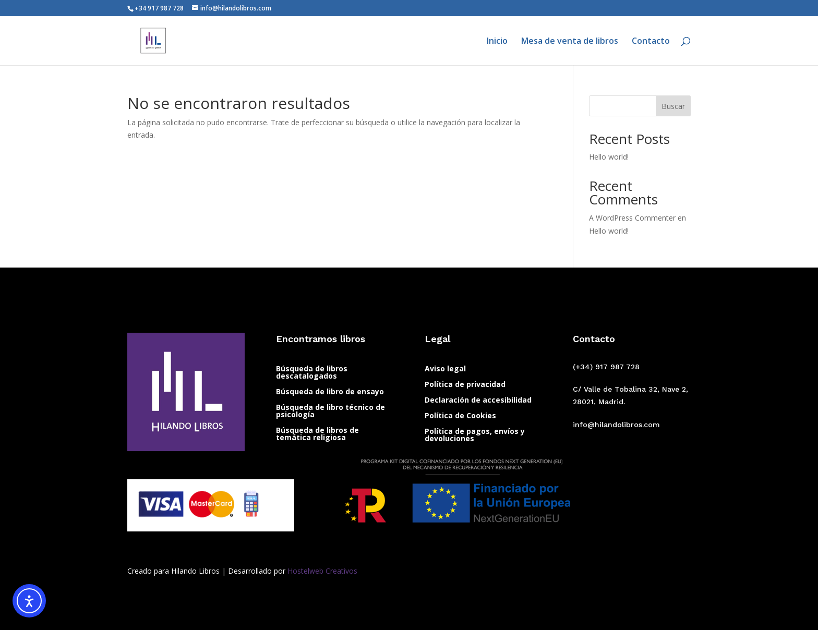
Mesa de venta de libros (569, 41)
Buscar (673, 106)
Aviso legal (445, 369)
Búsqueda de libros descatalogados (311, 373)
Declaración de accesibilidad (478, 400)
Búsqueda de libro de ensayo (330, 392)
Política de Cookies (460, 416)
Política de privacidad (465, 385)
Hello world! (609, 157)
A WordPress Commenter (632, 218)
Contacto (651, 41)
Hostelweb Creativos (321, 571)
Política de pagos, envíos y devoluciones (475, 435)
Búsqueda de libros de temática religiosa (317, 434)
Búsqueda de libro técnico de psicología (330, 411)
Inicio (497, 41)
